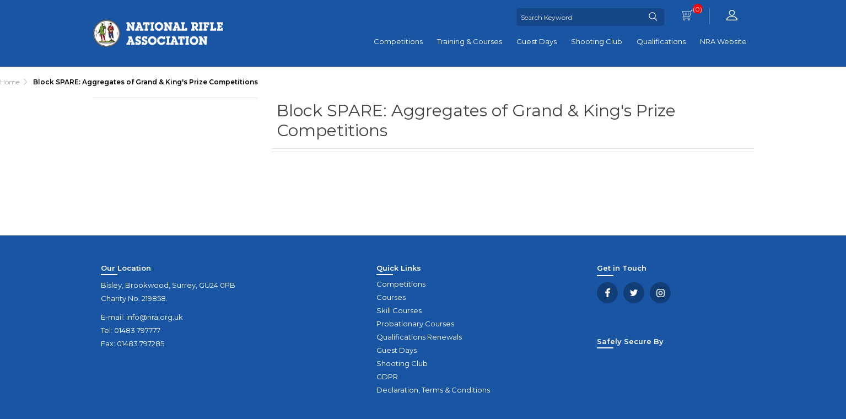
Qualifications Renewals (419, 336)
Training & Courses (469, 41)
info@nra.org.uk (154, 317)
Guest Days (536, 41)
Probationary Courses (415, 323)
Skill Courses (399, 310)
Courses (391, 297)
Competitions (398, 41)
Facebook (607, 292)
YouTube (660, 292)
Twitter (633, 292)
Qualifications (661, 41)
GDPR (387, 376)
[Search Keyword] (579, 17)
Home (9, 82)
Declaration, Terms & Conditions (433, 389)
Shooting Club (596, 41)
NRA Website (723, 41)
